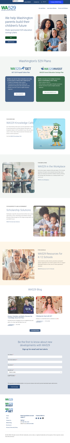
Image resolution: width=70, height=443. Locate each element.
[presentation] (17, 380)
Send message (14, 386)
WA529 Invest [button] (11, 42)
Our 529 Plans (42, 8)
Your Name (10, 354)
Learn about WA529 (51, 8)
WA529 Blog (9, 422)
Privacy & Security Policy (12, 427)
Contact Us (36, 2)
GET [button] (11, 37)
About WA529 (27, 2)
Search (41, 2)
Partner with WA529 (62, 8)
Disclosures (9, 425)
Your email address (12, 359)
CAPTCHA (11, 376)
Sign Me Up (10, 370)
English (15, 1)
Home (7, 415)
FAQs (7, 418)
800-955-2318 (26, 421)
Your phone (10, 365)
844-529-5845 (30, 423)
